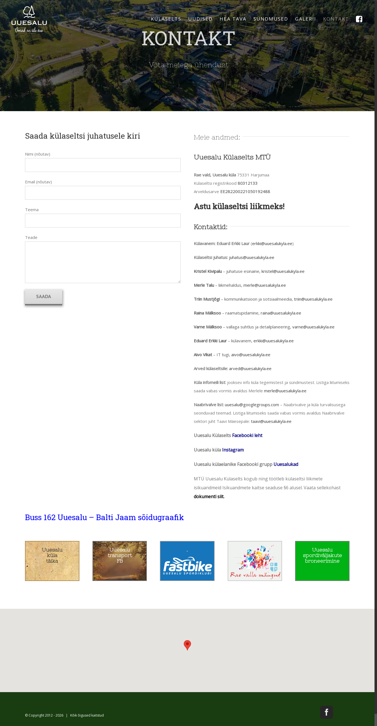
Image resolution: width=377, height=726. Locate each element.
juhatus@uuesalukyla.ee (251, 257)
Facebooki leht (247, 435)
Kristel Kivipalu (208, 271)
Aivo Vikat (203, 354)
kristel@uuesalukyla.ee (283, 271)
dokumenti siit (208, 496)
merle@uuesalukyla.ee (264, 285)
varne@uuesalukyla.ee (313, 327)
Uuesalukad (285, 464)
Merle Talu (204, 285)
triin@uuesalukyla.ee (313, 299)
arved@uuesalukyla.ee (250, 368)
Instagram (233, 450)
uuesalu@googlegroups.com (252, 404)
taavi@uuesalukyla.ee (271, 421)
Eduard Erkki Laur (210, 340)
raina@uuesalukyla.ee (281, 313)
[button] (187, 645)
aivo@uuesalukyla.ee (250, 354)
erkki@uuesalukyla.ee (272, 243)
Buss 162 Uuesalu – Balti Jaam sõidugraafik (104, 517)
